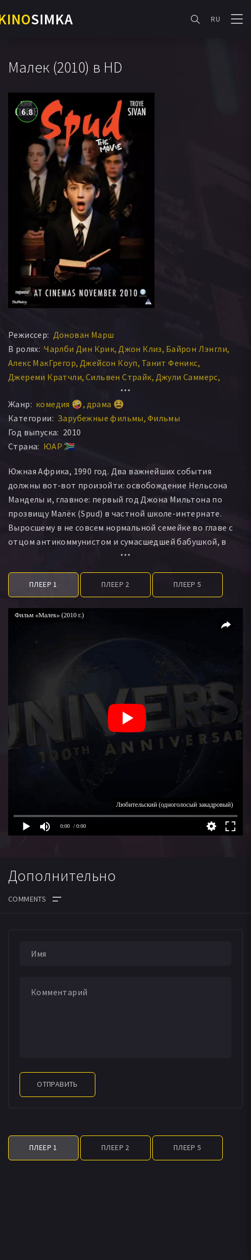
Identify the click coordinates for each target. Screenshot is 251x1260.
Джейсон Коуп (109, 362)
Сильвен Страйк (119, 376)
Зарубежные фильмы (100, 418)
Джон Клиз (140, 348)
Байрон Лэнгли (196, 348)
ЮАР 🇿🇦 (59, 446)
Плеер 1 (43, 584)
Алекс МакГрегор (42, 362)
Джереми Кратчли (45, 376)
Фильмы (163, 418)
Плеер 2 (115, 584)
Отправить (57, 1084)
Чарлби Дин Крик (79, 348)
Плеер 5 (187, 584)
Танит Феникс (169, 362)
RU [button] (215, 19)
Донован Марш (83, 334)
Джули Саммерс (187, 376)
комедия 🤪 (59, 404)
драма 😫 (106, 404)
